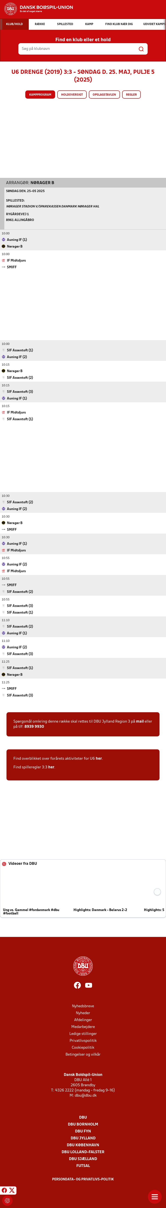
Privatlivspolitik (83, 1040)
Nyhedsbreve (83, 1006)
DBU (83, 1117)
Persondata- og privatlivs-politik (83, 1179)
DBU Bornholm (83, 1124)
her (99, 758)
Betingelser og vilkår (83, 1054)
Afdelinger (83, 1020)
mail (140, 721)
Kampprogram (40, 94)
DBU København (83, 1145)
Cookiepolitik (83, 1047)
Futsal (83, 1166)
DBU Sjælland (83, 1159)
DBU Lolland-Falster (83, 1152)
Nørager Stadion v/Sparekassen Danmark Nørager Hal (52, 206)
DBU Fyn (83, 1131)
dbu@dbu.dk (86, 1095)
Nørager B (42, 183)
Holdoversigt (72, 94)
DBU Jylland (83, 1138)
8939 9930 (34, 726)
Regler (131, 94)
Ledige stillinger (83, 1034)
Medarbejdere (83, 1027)
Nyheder (83, 1013)
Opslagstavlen (104, 94)
